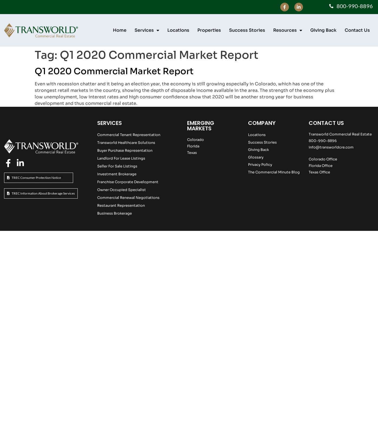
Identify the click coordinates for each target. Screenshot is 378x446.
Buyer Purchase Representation (124, 150)
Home (119, 30)
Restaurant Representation (121, 205)
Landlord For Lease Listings (121, 158)
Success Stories (247, 30)
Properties (209, 30)
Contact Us (357, 30)
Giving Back (323, 30)
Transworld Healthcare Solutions (126, 142)
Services (147, 30)
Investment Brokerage (116, 174)
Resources (287, 30)
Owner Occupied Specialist (121, 190)
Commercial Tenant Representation (128, 134)
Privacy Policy (260, 164)
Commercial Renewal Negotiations (128, 197)
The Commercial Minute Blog (274, 172)
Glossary (255, 157)
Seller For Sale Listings (117, 166)
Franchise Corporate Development (127, 182)
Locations (178, 30)
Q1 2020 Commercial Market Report (114, 71)
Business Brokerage (114, 213)
